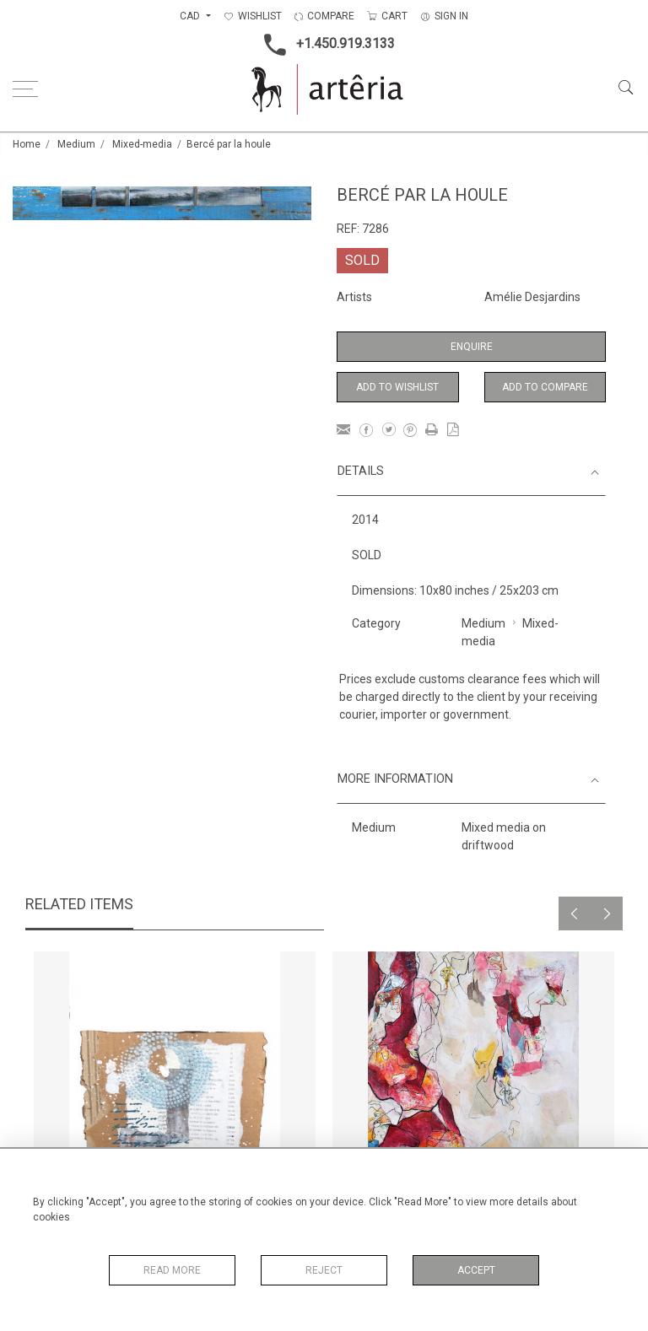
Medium (76, 144)
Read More (172, 1270)
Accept (476, 1270)
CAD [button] (191, 16)
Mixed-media (142, 144)
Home (26, 144)
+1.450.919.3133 (324, 45)
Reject (324, 1270)
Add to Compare (545, 387)
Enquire (472, 347)
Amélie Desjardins (532, 297)
